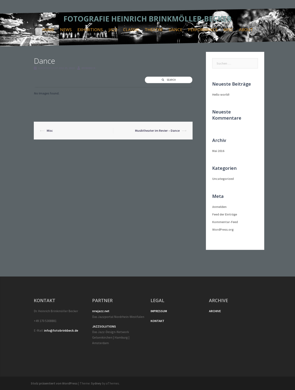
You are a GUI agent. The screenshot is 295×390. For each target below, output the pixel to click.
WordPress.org (223, 229)
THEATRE (154, 29)
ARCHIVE (215, 311)
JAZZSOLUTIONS (104, 326)
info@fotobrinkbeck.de (61, 330)
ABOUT (246, 29)
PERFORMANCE (203, 29)
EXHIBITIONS (90, 29)
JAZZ (113, 29)
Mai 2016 (218, 151)
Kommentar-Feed (225, 222)
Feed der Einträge (224, 214)
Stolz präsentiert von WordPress (54, 383)
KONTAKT (157, 321)
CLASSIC (131, 29)
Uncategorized (223, 179)
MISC (228, 29)
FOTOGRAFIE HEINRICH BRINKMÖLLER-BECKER (148, 19)
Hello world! (220, 94)
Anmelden (219, 207)
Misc (50, 130)
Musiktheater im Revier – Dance (157, 130)
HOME (48, 29)
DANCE (175, 29)
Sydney (96, 383)
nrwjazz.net (100, 311)
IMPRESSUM (159, 311)
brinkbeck (88, 68)
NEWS (66, 29)
